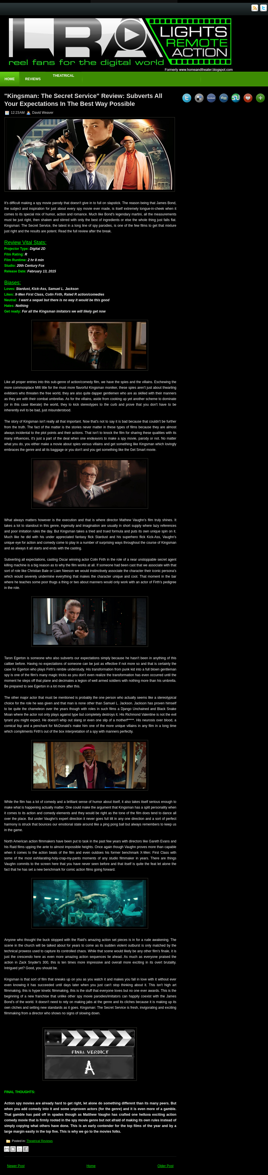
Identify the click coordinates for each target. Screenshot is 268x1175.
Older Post (165, 1166)
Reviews (33, 79)
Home (10, 79)
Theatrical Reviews (40, 1141)
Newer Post (16, 1166)
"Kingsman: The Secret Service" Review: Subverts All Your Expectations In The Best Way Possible (83, 99)
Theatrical (63, 76)
